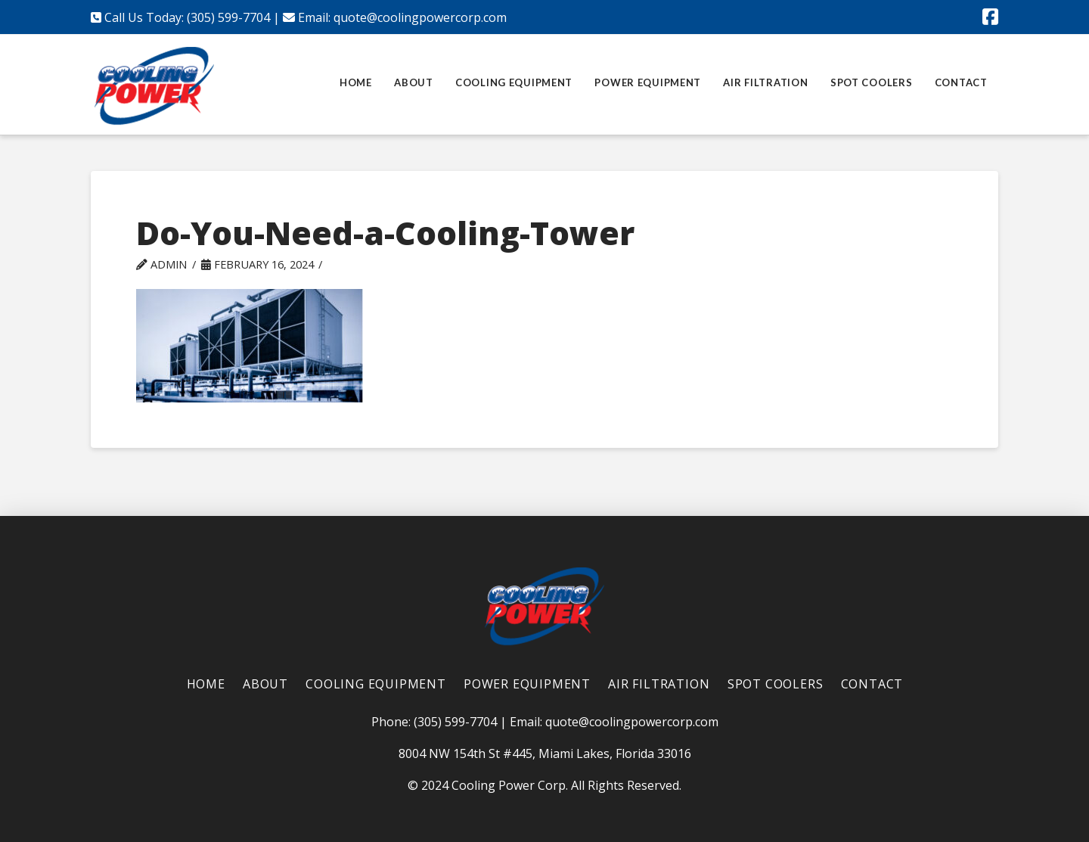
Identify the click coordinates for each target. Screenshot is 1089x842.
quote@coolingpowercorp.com (420, 17)
